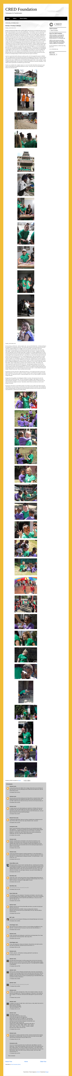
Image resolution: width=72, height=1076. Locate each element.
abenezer (12, 958)
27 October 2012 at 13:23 (15, 1029)
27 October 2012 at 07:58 (15, 966)
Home (7, 18)
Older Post (43, 1061)
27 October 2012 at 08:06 (15, 978)
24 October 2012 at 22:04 (15, 900)
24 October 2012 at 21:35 (15, 881)
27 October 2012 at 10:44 (15, 997)
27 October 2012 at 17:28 (15, 1039)
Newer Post (8, 1061)
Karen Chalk (12, 893)
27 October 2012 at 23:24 (15, 1053)
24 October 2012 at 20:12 (15, 792)
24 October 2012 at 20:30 (15, 802)
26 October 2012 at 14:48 (15, 954)
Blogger (47, 1071)
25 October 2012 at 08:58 (15, 920)
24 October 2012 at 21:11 (15, 859)
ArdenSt (38, 1071)
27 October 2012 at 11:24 (15, 1008)
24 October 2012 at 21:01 (15, 847)
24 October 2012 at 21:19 (15, 871)
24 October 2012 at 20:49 (15, 822)
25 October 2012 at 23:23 (15, 929)
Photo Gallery (23, 18)
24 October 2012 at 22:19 (15, 913)
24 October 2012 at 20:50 (15, 835)
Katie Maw (12, 875)
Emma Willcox (13, 863)
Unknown (12, 786)
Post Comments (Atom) (16, 1064)
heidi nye (12, 904)
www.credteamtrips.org (53, 49)
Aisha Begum (12, 924)
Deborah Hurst (13, 817)
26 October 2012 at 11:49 (15, 947)
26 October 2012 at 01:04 (15, 938)
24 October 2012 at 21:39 (15, 889)
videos (14, 18)
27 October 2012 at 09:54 (15, 986)
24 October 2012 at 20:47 (15, 813)
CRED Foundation (21, 9)
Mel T (11, 917)
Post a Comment (11, 1055)
